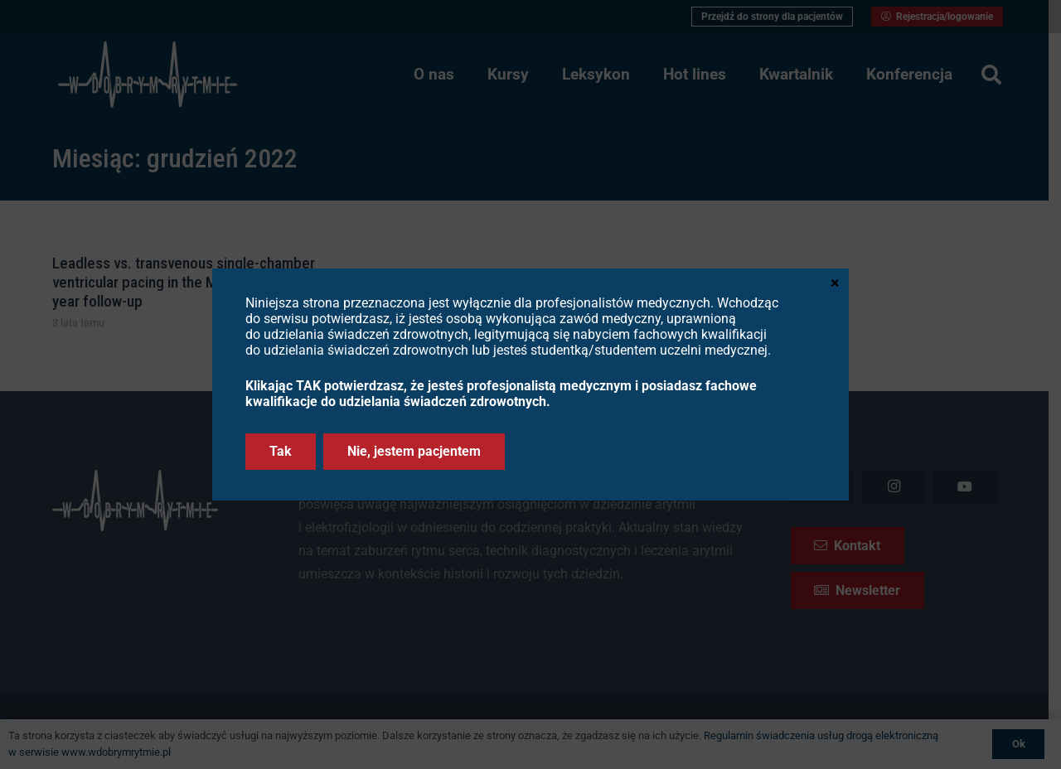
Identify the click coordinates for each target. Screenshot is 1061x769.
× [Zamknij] (835, 281)
